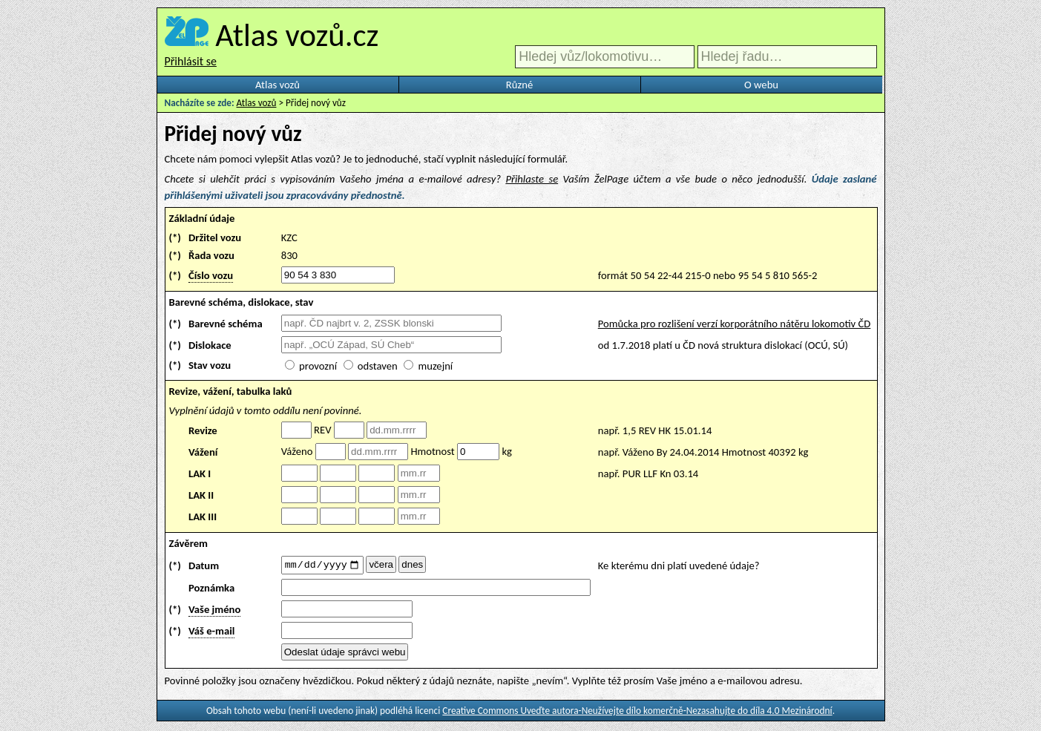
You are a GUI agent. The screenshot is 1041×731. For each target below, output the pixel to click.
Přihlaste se (531, 179)
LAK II (201, 495)
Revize (202, 430)
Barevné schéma (225, 323)
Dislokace (209, 345)
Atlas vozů (277, 84)
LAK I (199, 473)
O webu (761, 84)
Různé (519, 84)
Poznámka (211, 590)
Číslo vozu (210, 275)
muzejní (435, 366)
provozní (318, 366)
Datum (203, 566)
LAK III (202, 516)
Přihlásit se (191, 61)
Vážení (203, 452)
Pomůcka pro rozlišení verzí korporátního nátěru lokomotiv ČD (734, 323)
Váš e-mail (211, 633)
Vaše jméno (214, 611)
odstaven (378, 366)
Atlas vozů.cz (296, 35)
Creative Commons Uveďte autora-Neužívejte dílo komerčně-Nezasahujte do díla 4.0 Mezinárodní (637, 713)
